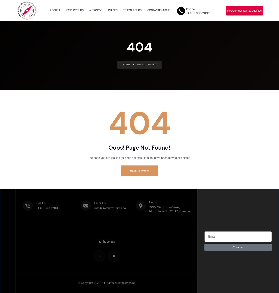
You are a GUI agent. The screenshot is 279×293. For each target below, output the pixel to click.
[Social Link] (99, 256)
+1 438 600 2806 (198, 13)
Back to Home (139, 170)
